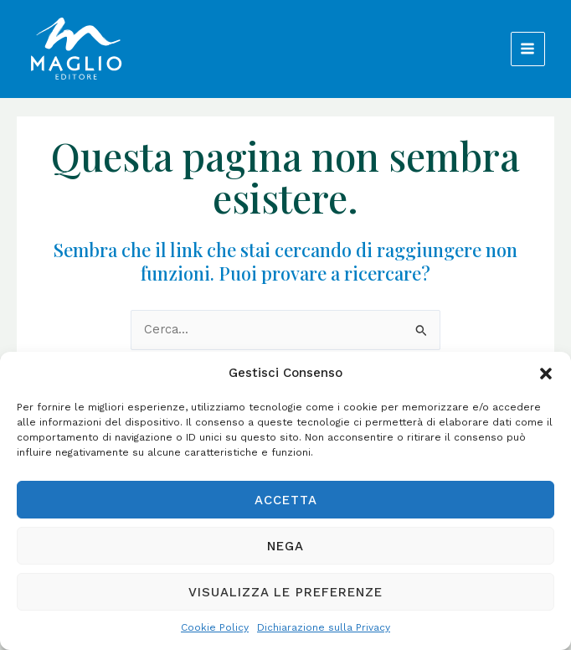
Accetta (286, 500)
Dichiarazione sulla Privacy (323, 627)
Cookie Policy (215, 627)
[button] (546, 373)
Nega (285, 546)
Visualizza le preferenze (285, 592)
